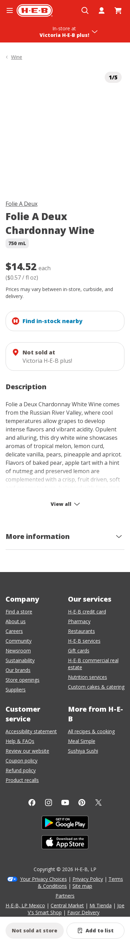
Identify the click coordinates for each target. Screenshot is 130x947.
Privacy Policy (87, 879)
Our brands (18, 670)
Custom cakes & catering (96, 686)
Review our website (27, 751)
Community (19, 640)
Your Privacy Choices (43, 879)
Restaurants (81, 631)
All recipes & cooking (91, 731)
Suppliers (16, 689)
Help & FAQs (20, 741)
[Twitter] (98, 802)
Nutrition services (87, 677)
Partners (65, 895)
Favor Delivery (83, 912)
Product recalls (22, 780)
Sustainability (20, 660)
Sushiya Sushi (83, 751)
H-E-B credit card (87, 611)
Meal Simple (81, 741)
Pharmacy (79, 621)
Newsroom (18, 650)
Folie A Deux (21, 204)
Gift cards (78, 650)
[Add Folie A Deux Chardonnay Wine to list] (96, 931)
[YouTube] (65, 802)
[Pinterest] (81, 802)
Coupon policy (21, 760)
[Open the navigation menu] (10, 10)
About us (16, 621)
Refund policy (21, 770)
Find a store (19, 611)
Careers (14, 631)
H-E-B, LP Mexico (25, 905)
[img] (65, 128)
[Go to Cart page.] (118, 10)
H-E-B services (84, 640)
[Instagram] (48, 802)
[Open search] (85, 10)
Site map (82, 886)
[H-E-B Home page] (35, 10)
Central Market (67, 905)
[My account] (101, 10)
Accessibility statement (31, 731)
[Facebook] (32, 802)
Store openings (23, 679)
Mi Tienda (100, 905)
